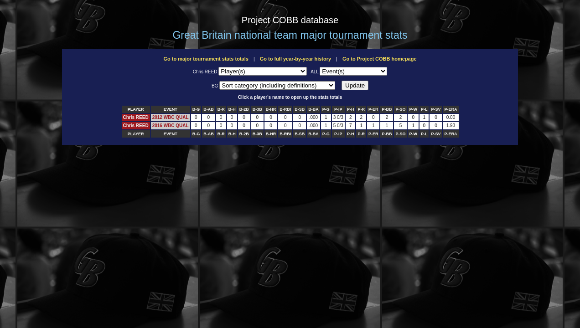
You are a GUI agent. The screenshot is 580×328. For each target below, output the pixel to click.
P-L (424, 109)
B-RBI (285, 109)
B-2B (244, 109)
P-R (361, 109)
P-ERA (450, 109)
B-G (196, 109)
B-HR (271, 109)
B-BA (313, 109)
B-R (221, 109)
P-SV (435, 109)
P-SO (400, 109)
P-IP (338, 109)
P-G (326, 109)
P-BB (387, 109)
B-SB (300, 109)
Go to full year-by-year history (295, 59)
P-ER (373, 109)
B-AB (208, 109)
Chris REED (136, 117)
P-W (413, 109)
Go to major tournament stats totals (205, 59)
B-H (232, 109)
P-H (350, 109)
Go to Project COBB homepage (379, 59)
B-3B (257, 109)
